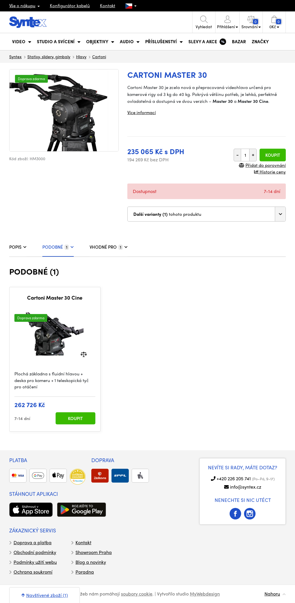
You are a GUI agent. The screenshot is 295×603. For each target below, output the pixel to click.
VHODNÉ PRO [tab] (109, 247)
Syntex (15, 56)
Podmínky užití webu (35, 562)
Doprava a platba (33, 542)
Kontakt (107, 5)
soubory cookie (136, 593)
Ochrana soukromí (33, 571)
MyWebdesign (205, 593)
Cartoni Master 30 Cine (54, 297)
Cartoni (99, 56)
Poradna (84, 571)
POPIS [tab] (18, 247)
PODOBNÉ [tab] (58, 247)
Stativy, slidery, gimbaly (48, 56)
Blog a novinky (90, 562)
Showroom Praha (93, 552)
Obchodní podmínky (35, 552)
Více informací (141, 112)
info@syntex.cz (245, 486)
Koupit (272, 155)
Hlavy (81, 56)
